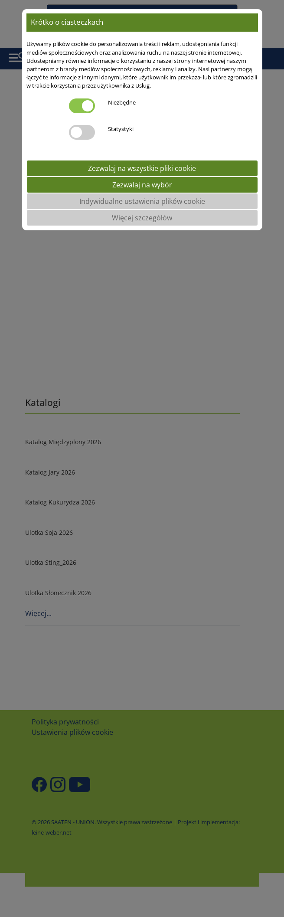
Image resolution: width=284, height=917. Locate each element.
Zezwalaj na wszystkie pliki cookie (142, 168)
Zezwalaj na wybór (142, 185)
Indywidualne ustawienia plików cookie (142, 201)
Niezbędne (122, 102)
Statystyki (121, 129)
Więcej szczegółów (142, 218)
